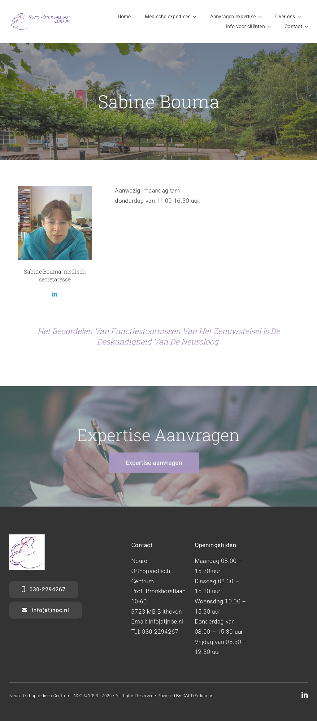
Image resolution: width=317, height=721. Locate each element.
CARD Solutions (198, 695)
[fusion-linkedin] (54, 295)
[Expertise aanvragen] (154, 464)
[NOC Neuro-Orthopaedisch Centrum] (40, 14)
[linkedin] (305, 695)
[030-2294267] (43, 589)
